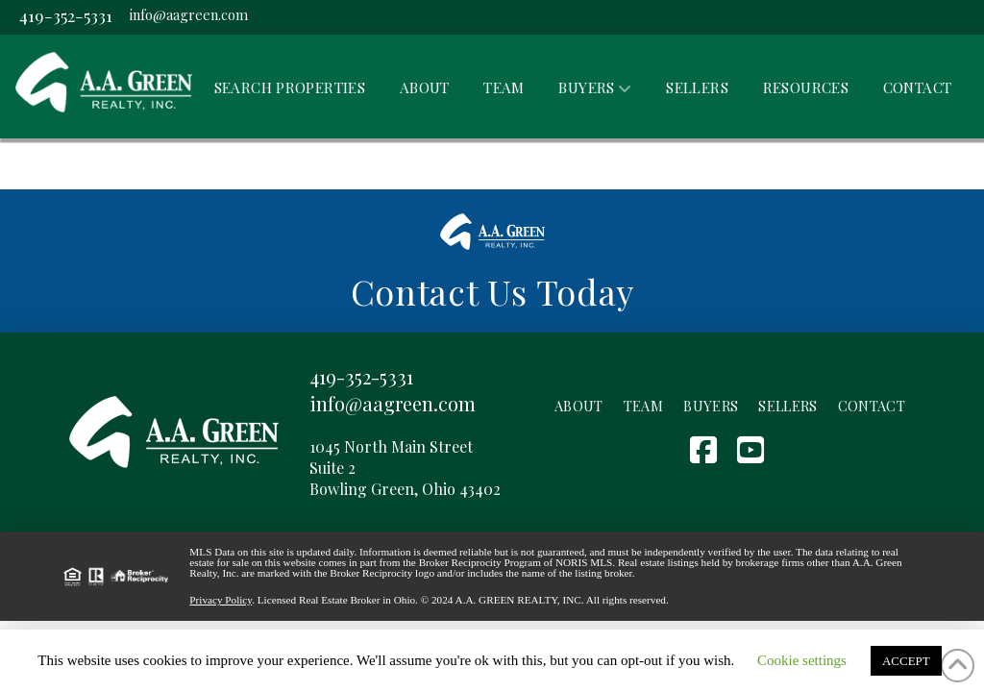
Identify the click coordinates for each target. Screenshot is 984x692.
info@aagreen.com (189, 14)
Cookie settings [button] (802, 660)
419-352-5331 (65, 15)
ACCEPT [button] (906, 661)
